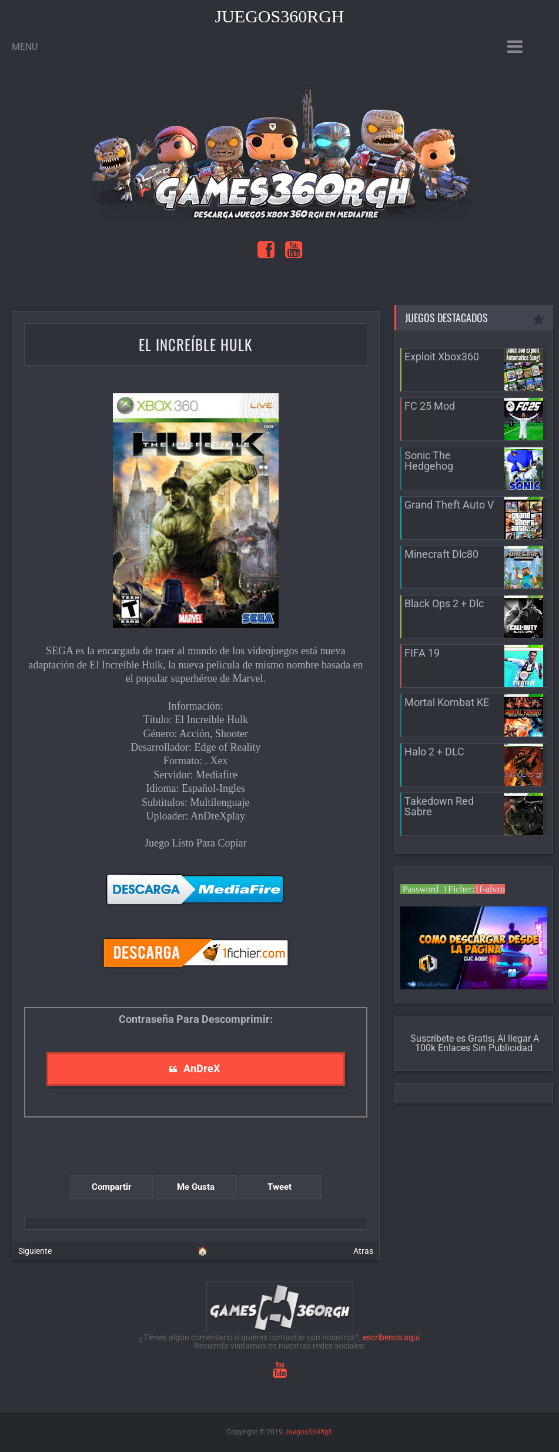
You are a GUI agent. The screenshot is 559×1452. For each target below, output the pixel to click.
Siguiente (35, 1251)
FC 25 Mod (429, 406)
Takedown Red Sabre (439, 806)
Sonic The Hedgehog (428, 460)
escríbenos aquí (391, 1337)
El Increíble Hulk (195, 344)
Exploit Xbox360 (441, 356)
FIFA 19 (422, 653)
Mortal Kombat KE (446, 702)
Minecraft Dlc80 (441, 554)
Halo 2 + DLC (434, 751)
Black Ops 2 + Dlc (444, 603)
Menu (25, 46)
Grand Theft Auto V (449, 505)
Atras (363, 1251)
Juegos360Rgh (279, 16)
